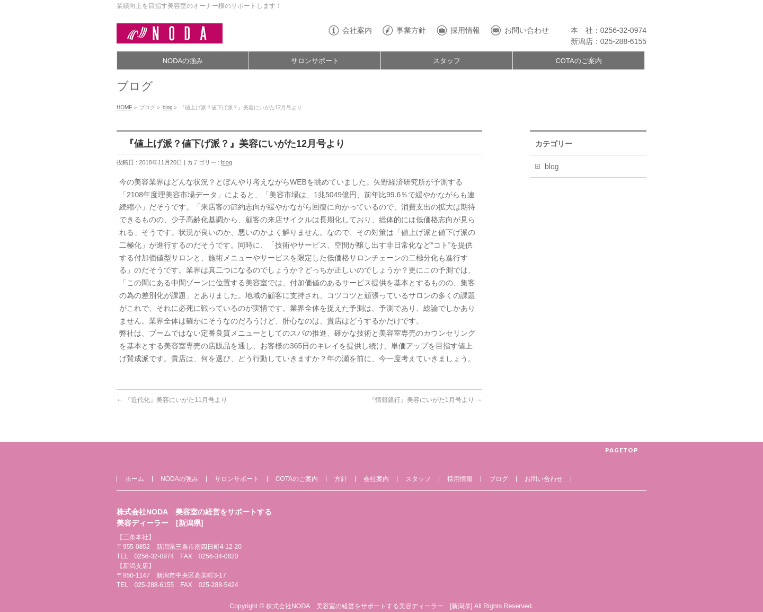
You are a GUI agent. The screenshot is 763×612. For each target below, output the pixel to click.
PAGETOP (621, 450)
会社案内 (357, 30)
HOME (124, 107)
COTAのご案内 (297, 479)
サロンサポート (237, 479)
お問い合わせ (526, 30)
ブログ (498, 479)
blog (168, 107)
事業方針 (411, 30)
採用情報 (465, 30)
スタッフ (418, 479)
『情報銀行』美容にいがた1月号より (425, 400)
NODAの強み (179, 479)
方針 (340, 479)
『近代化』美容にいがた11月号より (172, 400)
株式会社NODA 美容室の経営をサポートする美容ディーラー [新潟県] (369, 606)
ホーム (134, 479)
